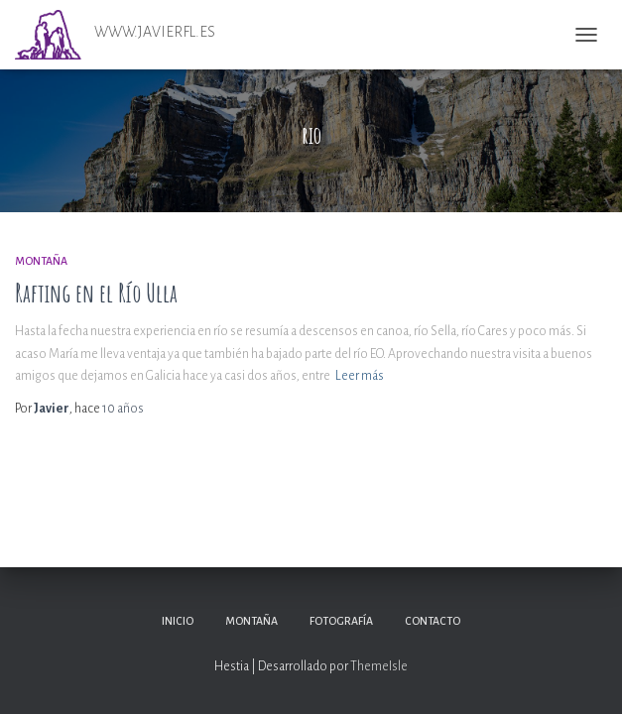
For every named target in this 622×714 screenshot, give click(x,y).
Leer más (359, 376)
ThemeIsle (379, 666)
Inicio (177, 621)
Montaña (41, 261)
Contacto (432, 621)
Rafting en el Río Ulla (96, 293)
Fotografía (341, 621)
